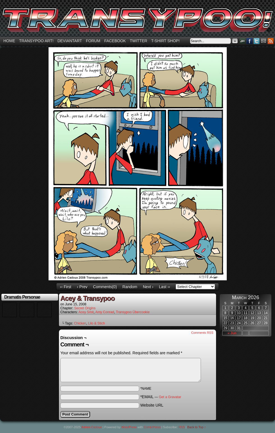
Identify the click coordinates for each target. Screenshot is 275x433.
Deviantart (70, 41)
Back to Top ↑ (196, 427)
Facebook (115, 41)
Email (263, 40)
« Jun (232, 333)
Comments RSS (202, 332)
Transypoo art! (36, 41)
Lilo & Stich (96, 323)
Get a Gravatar (170, 397)
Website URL (151, 405)
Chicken (80, 323)
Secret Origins (84, 308)
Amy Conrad (104, 312)
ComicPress (152, 427)
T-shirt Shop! (165, 41)
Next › (148, 287)
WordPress (129, 427)
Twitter (138, 41)
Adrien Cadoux (91, 427)
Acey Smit (86, 312)
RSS (270, 40)
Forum (93, 41)
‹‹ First (65, 287)
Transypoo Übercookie (133, 312)
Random (129, 287)
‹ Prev (82, 287)
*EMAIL (160, 396)
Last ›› (164, 287)
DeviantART (242, 40)
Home (9, 41)
